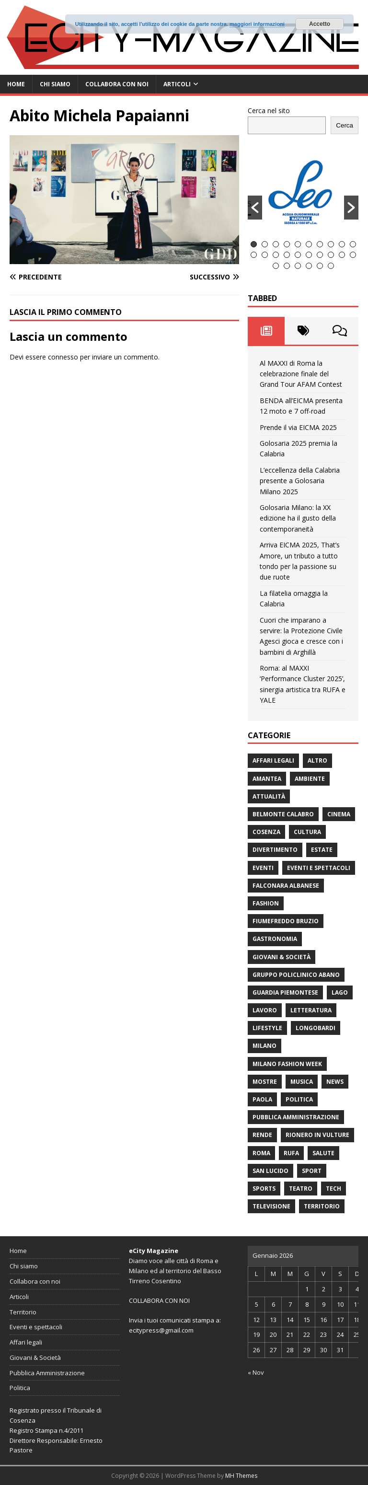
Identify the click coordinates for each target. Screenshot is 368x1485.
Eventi (263, 868)
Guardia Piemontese (285, 992)
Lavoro (265, 1010)
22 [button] (287, 266)
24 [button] (309, 266)
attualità (269, 796)
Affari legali (273, 760)
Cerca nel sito (269, 110)
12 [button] (265, 255)
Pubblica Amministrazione (296, 1117)
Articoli (177, 84)
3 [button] (276, 244)
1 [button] (254, 244)
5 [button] (298, 244)
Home (16, 84)
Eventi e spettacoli (318, 868)
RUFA (291, 1153)
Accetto (319, 24)
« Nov (256, 1372)
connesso (63, 356)
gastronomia (275, 939)
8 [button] (331, 244)
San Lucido (270, 1171)
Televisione (271, 1206)
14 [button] (287, 255)
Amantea (267, 779)
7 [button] (320, 244)
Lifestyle (267, 1028)
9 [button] (342, 244)
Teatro (300, 1188)
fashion (266, 903)
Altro (317, 760)
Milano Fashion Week (287, 1064)
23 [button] (298, 266)
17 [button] (320, 255)
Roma (261, 1153)
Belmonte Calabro (283, 814)
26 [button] (331, 266)
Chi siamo (55, 84)
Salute (323, 1153)
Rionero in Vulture (317, 1135)
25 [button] (320, 266)
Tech (333, 1188)
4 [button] (287, 244)
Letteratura (311, 1010)
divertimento (275, 850)
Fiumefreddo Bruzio (286, 921)
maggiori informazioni (257, 24)
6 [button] (309, 244)
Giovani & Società (281, 957)
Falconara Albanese (286, 886)
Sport (312, 1171)
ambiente (310, 779)
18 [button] (331, 255)
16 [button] (309, 255)
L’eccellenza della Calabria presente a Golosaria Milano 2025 (300, 480)
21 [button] (276, 266)
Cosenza (266, 832)
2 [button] (265, 244)
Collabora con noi (117, 84)
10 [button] (353, 244)
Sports (264, 1188)
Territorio (322, 1206)
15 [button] (298, 255)
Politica (299, 1099)
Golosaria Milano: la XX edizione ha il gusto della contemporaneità (298, 518)
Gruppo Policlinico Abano (296, 975)
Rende (262, 1135)
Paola (262, 1099)
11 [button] (254, 255)
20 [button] (353, 255)
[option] (303, 192)
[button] (255, 208)
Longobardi (315, 1028)
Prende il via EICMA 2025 (298, 427)
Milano (264, 1046)
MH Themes (241, 1476)
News (335, 1082)
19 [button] (342, 255)
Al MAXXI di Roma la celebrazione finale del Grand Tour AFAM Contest (301, 374)
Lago (340, 992)
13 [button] (276, 255)
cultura (307, 832)
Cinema (338, 814)
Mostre (265, 1082)
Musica (301, 1082)
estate (322, 850)
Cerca (344, 125)
